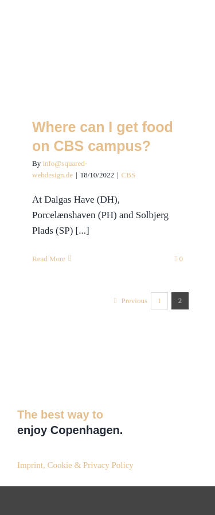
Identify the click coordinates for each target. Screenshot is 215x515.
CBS (129, 175)
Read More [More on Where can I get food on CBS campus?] (48, 258)
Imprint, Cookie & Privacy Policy (75, 465)
